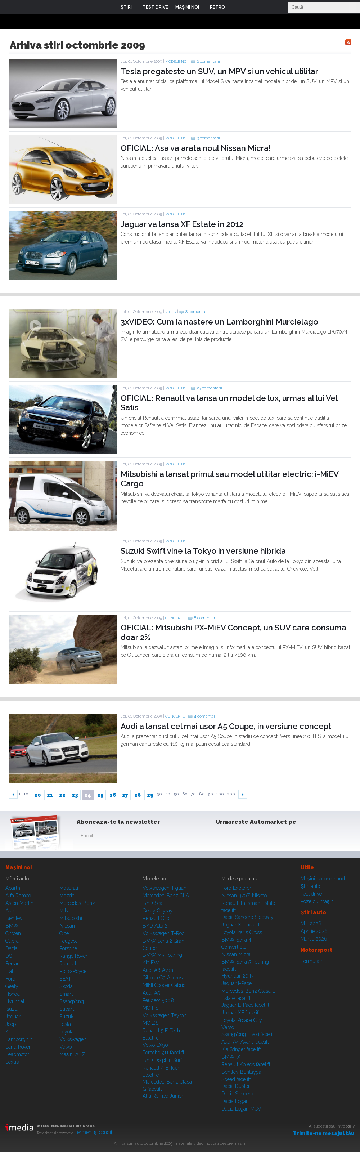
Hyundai (14, 1001)
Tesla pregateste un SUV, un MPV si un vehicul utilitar (219, 71)
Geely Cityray (158, 911)
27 (125, 795)
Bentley (14, 918)
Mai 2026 (311, 923)
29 (150, 795)
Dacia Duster (235, 1086)
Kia (8, 1032)
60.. (186, 794)
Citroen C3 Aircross (164, 978)
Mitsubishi (70, 918)
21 (50, 795)
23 (75, 795)
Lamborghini (19, 1039)
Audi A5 (151, 993)
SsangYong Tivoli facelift (248, 1034)
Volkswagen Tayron (164, 1015)
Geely (11, 986)
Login (236, 7)
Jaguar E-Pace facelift (245, 1005)
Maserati (68, 888)
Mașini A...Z (72, 1054)
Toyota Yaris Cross (241, 932)
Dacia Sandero (237, 1094)
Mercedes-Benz (77, 903)
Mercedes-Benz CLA (166, 895)
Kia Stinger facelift (241, 1049)
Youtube (258, 837)
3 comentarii (208, 138)
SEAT (65, 979)
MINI (64, 911)
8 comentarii (197, 311)
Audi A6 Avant (159, 970)
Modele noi (176, 61)
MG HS (150, 1008)
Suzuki (67, 1016)
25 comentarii (209, 388)
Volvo (65, 1047)
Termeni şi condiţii (94, 1132)
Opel (64, 933)
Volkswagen (72, 1039)
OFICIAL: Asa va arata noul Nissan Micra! (196, 148)
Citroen (13, 933)
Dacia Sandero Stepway (247, 917)
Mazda (67, 895)
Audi (10, 911)
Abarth (12, 888)
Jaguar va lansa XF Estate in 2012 (182, 224)
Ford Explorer (236, 888)
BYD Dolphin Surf (162, 1060)
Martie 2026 (314, 939)
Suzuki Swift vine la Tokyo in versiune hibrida (203, 550)
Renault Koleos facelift (245, 1064)
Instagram (240, 837)
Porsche (68, 948)
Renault (67, 963)
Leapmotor (17, 1054)
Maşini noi (18, 867)
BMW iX (230, 1057)
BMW (12, 926)
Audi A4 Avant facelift (245, 1042)
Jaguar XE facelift (240, 1012)
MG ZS (150, 1023)
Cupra (12, 941)
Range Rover (73, 956)
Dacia (11, 948)
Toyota (66, 1032)
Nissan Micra (236, 954)
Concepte (175, 618)
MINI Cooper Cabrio (164, 985)
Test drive (311, 894)
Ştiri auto (310, 886)
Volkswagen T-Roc (163, 933)
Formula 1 (312, 961)
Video (170, 312)
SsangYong (71, 1001)
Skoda (66, 986)
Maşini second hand (323, 878)
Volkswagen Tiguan (164, 888)
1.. (21, 794)
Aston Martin (19, 903)
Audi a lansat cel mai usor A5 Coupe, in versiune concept (226, 726)
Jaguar (13, 1016)
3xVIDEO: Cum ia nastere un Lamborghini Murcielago (219, 321)
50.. (177, 794)
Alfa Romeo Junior (163, 1096)
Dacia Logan (235, 1101)
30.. (160, 794)
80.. (203, 794)
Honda (12, 994)
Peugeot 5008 (158, 1000)
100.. (221, 794)
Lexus (12, 1062)
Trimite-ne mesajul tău (324, 1133)
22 (62, 795)
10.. (27, 794)
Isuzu (11, 1009)
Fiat (9, 971)
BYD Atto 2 (155, 926)
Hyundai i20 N (237, 976)
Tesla (65, 1024)
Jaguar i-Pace (236, 983)
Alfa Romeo (18, 895)
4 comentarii (205, 716)
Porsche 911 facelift (163, 1052)
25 (100, 795)
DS (8, 956)
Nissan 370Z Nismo (244, 895)
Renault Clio (156, 918)
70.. (194, 794)
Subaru (67, 1009)
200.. (232, 794)
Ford (10, 979)
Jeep (10, 1024)
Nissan (67, 926)
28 (137, 795)
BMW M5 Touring (162, 955)
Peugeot (68, 941)
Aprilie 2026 (314, 931)
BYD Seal (153, 903)
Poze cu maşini (317, 901)
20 (37, 795)
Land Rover (18, 1047)
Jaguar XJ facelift (240, 925)
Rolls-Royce (72, 971)
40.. (168, 794)
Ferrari (12, 963)
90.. (211, 794)
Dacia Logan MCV (241, 1109)
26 (112, 795)
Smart (66, 994)
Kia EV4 (151, 962)
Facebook (223, 837)
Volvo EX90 (155, 1045)
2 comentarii (208, 61)
